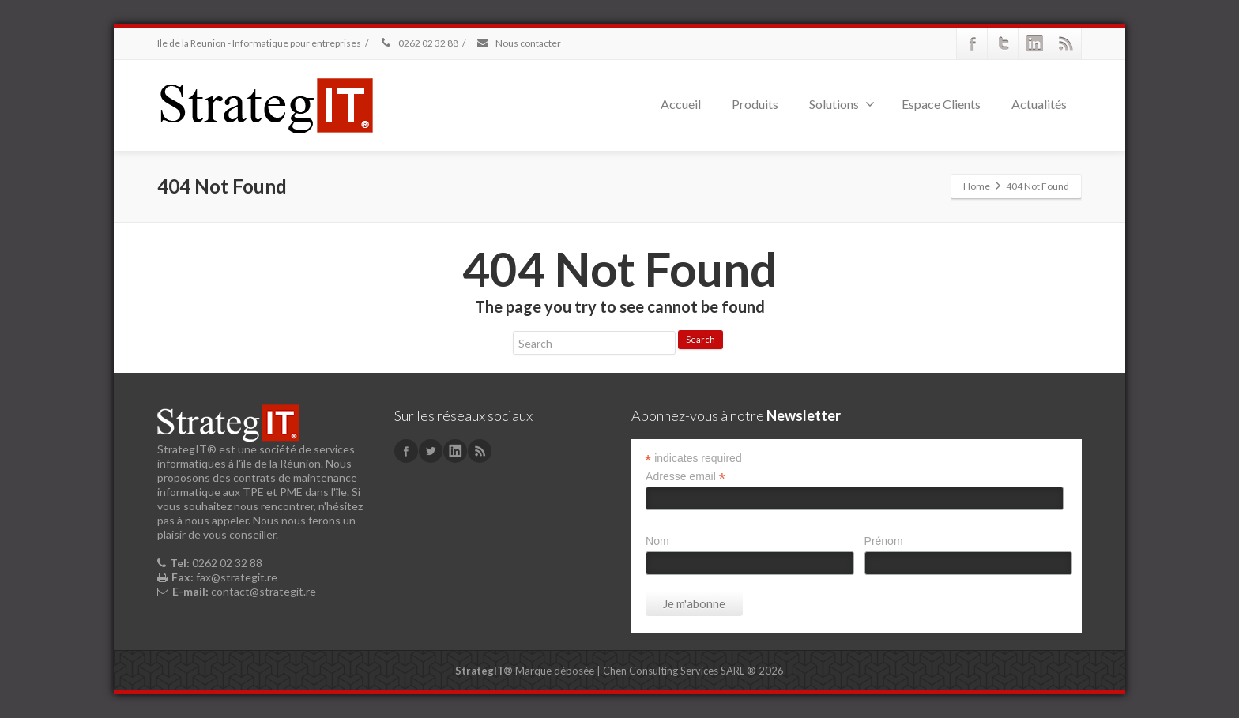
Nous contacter (518, 43)
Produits (755, 103)
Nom (657, 541)
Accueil (681, 103)
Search (700, 339)
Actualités (1039, 103)
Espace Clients (941, 103)
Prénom (883, 541)
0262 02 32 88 (418, 43)
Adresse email (685, 476)
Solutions (842, 103)
